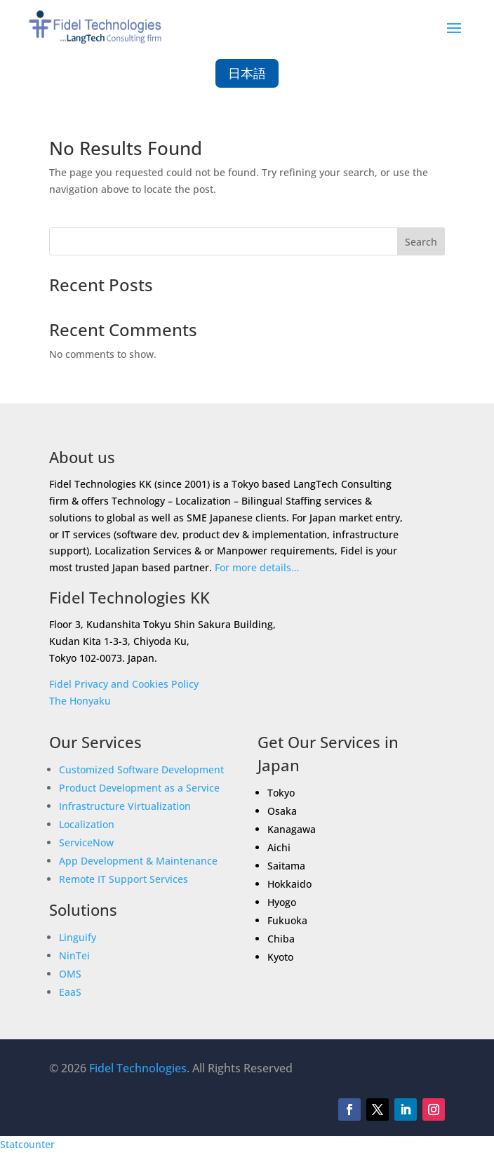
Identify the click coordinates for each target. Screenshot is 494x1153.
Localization (86, 824)
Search (421, 241)
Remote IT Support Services (123, 879)
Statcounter (27, 1144)
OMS (70, 973)
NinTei (74, 955)
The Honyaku (80, 700)
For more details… (257, 567)
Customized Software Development (141, 769)
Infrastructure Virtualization (125, 806)
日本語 (247, 73)
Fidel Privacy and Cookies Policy (124, 684)
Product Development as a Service (139, 787)
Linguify (77, 937)
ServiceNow (86, 842)
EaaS (70, 992)
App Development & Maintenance (138, 860)
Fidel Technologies (138, 1068)
